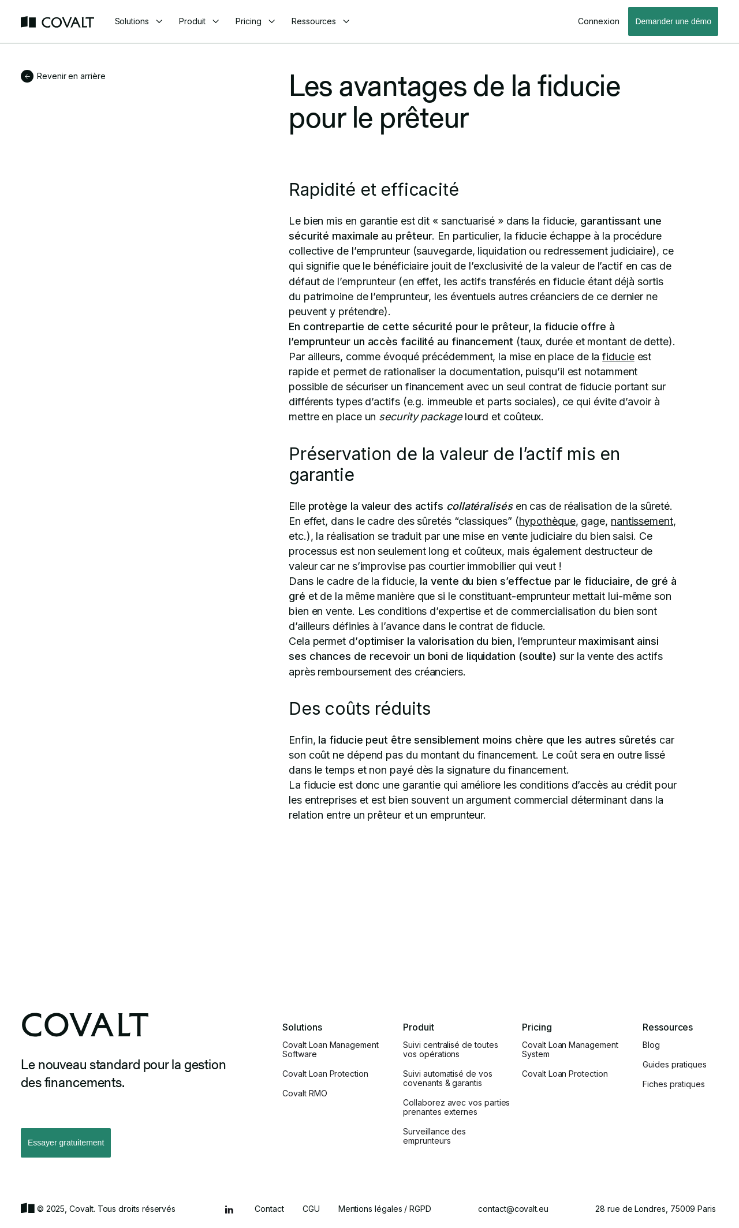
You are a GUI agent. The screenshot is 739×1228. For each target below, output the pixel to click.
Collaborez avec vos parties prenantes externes (456, 1107)
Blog (651, 1045)
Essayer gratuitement (66, 1142)
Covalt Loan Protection (325, 1073)
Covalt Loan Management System (570, 1049)
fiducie (618, 356)
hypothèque (547, 521)
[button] (139, 21)
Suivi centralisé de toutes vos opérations (450, 1049)
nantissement (642, 521)
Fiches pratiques (674, 1084)
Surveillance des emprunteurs (434, 1136)
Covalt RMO (304, 1093)
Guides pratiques (675, 1064)
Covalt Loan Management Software (330, 1049)
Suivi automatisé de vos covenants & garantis (447, 1078)
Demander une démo (673, 21)
